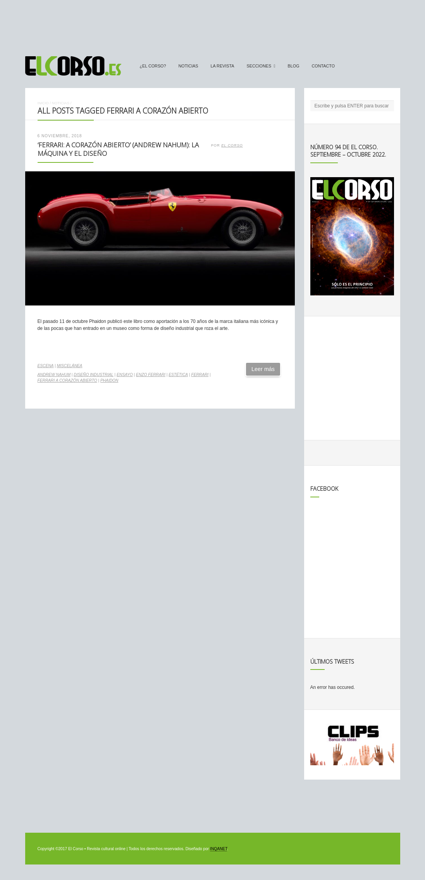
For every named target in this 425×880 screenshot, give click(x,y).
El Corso (232, 145)
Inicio (43, 103)
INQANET (218, 849)
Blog (293, 66)
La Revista (222, 66)
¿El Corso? (153, 66)
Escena (46, 366)
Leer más (263, 369)
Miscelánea (70, 366)
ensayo (125, 375)
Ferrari (199, 375)
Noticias (188, 66)
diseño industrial (93, 375)
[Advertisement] (213, 24)
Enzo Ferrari (150, 375)
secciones (259, 66)
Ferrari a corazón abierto (67, 380)
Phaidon (109, 380)
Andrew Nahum (54, 375)
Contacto (323, 66)
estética (178, 375)
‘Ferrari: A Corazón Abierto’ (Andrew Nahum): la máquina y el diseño (118, 149)
